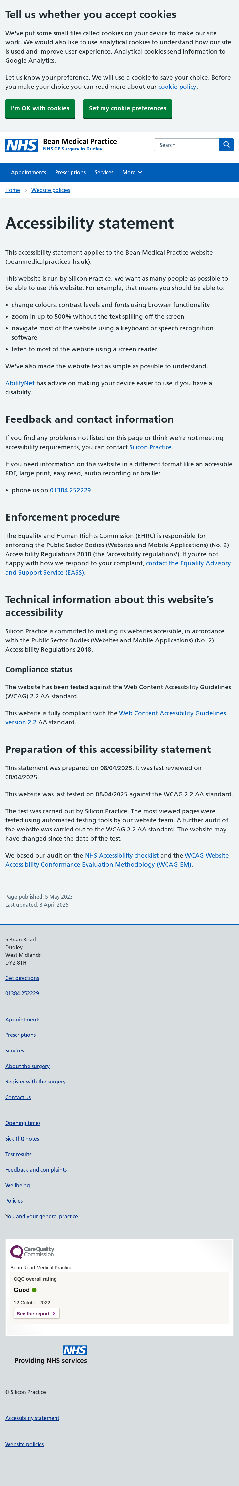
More (132, 172)
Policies (14, 1200)
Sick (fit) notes (22, 1138)
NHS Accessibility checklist (122, 855)
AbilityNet (20, 383)
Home (12, 190)
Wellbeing (17, 1185)
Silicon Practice (150, 447)
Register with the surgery (35, 1081)
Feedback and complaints (36, 1169)
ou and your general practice (43, 1216)
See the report (33, 1313)
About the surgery (27, 1066)
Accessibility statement (32, 1418)
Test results (18, 1154)
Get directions (22, 978)
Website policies (50, 190)
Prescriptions (70, 172)
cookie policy (177, 86)
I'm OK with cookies (40, 108)
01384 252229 (70, 490)
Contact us (18, 1097)
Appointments (28, 172)
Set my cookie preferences (127, 108)
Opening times (22, 1123)
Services (104, 172)
